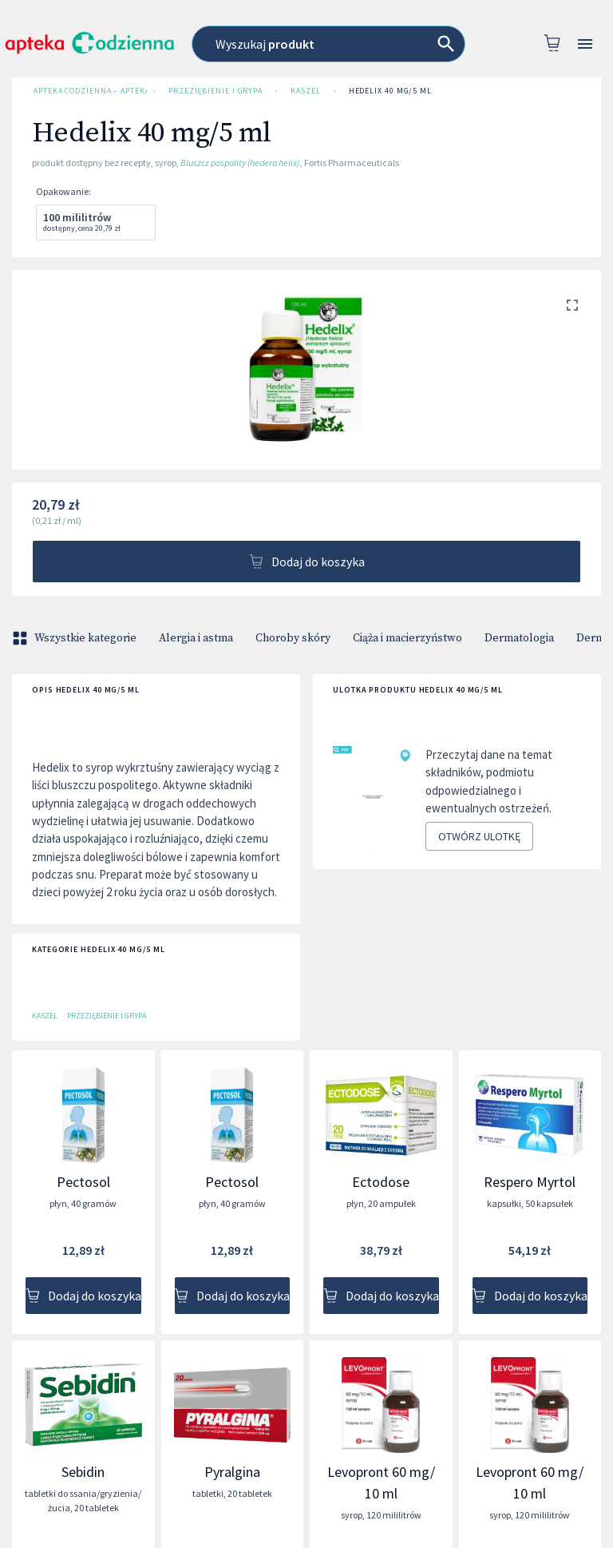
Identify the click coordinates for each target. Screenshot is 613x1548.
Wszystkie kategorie (76, 638)
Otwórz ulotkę (479, 837)
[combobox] (328, 44)
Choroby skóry (293, 638)
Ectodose (380, 1182)
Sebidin (83, 1472)
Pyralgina (232, 1472)
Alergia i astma (196, 638)
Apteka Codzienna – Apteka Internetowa (87, 91)
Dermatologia (519, 638)
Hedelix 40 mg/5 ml (390, 91)
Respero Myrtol (529, 1182)
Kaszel (305, 91)
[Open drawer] (585, 44)
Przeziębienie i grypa (215, 91)
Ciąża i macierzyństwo (407, 638)
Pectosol (83, 1182)
